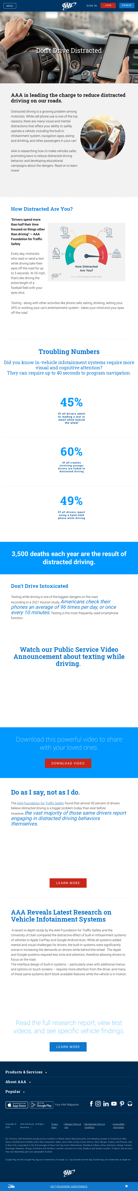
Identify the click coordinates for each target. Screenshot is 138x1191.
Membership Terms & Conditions (95, 1121)
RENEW (127, 6)
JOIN (108, 6)
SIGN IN (92, 6)
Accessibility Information (119, 1121)
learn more (68, 1042)
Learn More (68, 880)
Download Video (68, 762)
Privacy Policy (54, 1121)
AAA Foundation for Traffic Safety (40, 801)
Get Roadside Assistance (69, 1186)
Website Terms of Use (73, 1121)
